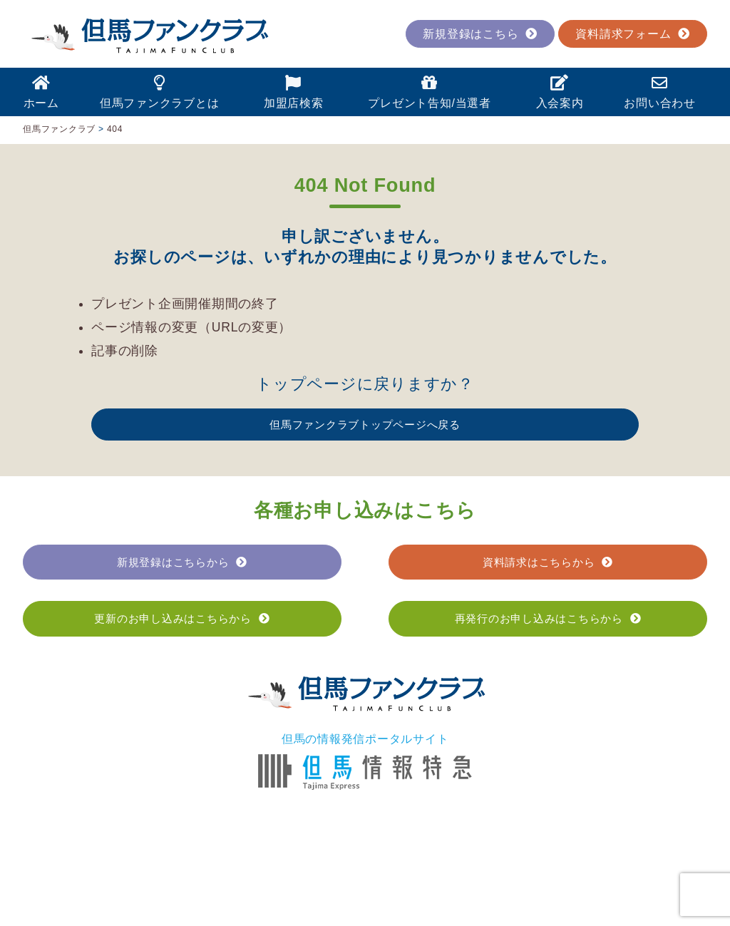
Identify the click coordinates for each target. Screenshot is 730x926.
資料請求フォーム (632, 34)
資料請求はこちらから (548, 562)
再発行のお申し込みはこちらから (548, 618)
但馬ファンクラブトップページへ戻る (365, 424)
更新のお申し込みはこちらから (181, 618)
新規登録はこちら (480, 34)
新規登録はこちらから (182, 562)
